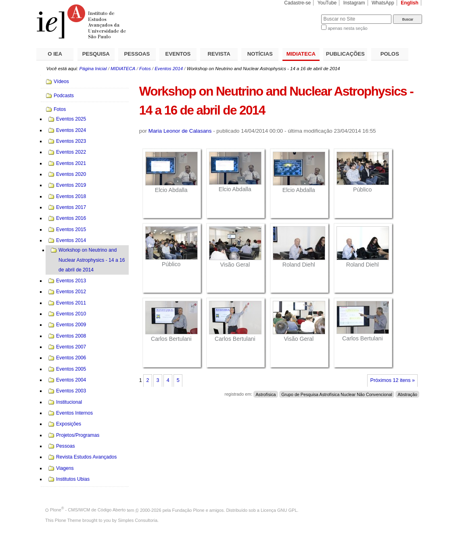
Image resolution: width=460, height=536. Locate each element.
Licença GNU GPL (279, 509)
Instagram (354, 3)
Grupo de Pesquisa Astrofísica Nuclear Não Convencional (336, 394)
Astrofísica (265, 394)
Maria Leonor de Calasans (180, 131)
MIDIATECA (301, 54)
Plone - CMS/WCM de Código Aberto (88, 509)
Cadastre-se (297, 3)
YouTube (327, 3)
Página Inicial (93, 68)
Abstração (407, 394)
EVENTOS (178, 54)
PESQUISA (96, 54)
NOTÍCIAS (260, 54)
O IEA (55, 54)
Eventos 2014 (169, 68)
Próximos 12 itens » (392, 380)
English (409, 3)
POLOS (390, 54)
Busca (301, 14)
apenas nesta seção (347, 28)
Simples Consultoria (137, 520)
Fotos (145, 68)
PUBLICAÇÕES (345, 54)
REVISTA (219, 54)
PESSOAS (137, 54)
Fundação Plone (188, 509)
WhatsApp (383, 3)
